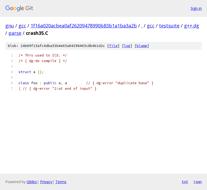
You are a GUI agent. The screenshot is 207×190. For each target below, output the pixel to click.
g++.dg (191, 25)
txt (185, 181)
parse (14, 33)
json (197, 181)
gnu (9, 25)
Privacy (46, 181)
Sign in (196, 8)
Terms (60, 181)
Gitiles (32, 181)
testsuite (169, 25)
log (127, 46)
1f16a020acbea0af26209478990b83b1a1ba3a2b (84, 25)
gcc (22, 25)
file (113, 46)
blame (142, 46)
